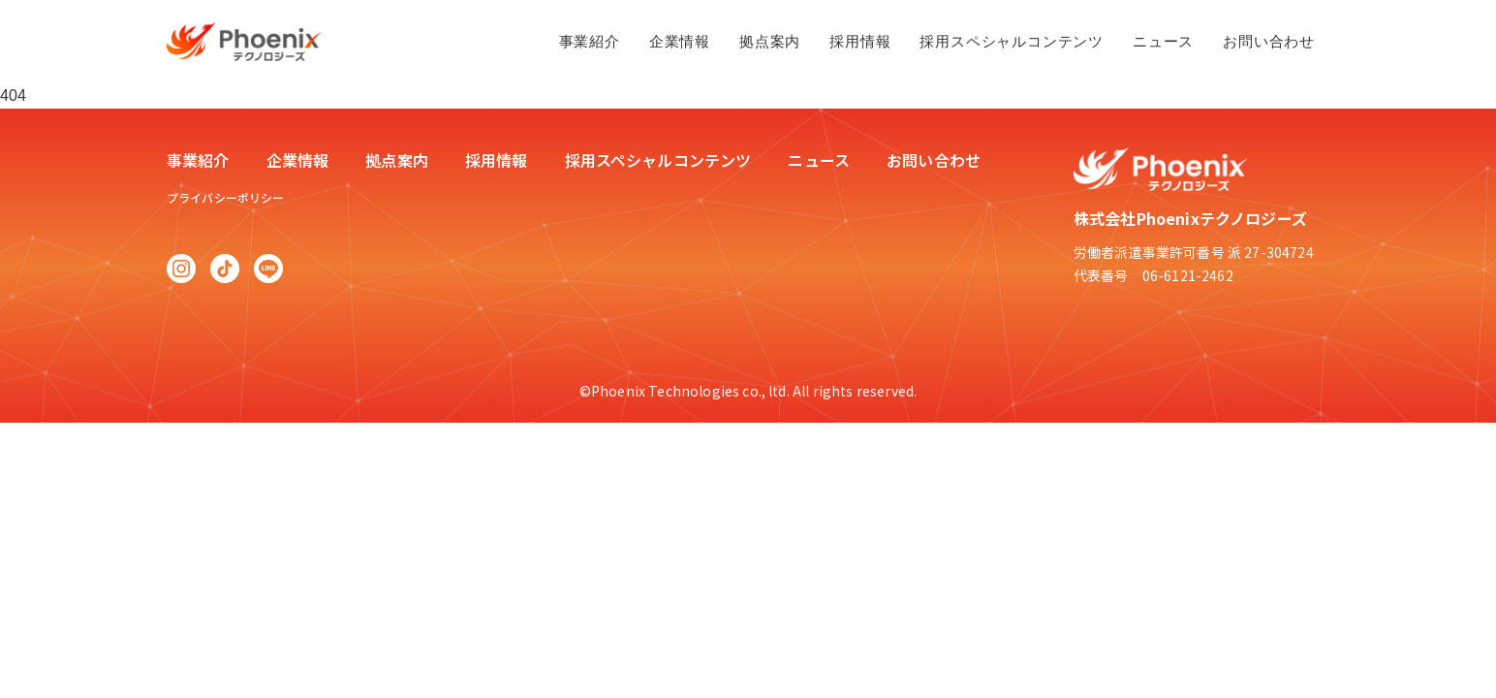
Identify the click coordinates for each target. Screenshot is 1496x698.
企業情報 (679, 41)
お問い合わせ (1269, 41)
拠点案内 (769, 41)
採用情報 (859, 41)
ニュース (1163, 41)
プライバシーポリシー (226, 197)
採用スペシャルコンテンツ (1011, 41)
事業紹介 (589, 41)
